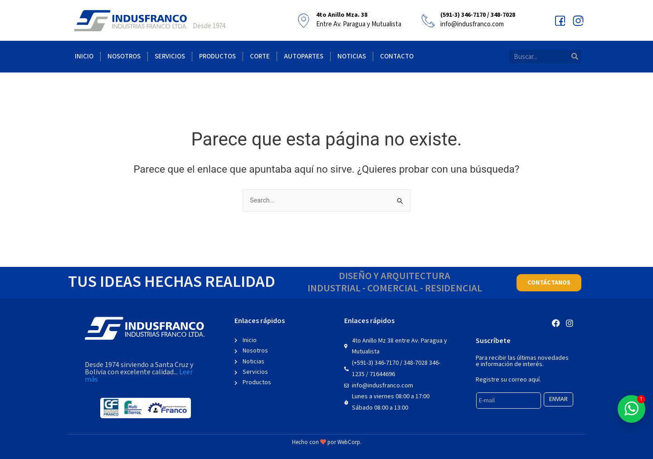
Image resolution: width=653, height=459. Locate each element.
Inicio (84, 56)
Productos (217, 56)
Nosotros (124, 56)
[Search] (574, 56)
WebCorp (348, 442)
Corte (260, 56)
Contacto (397, 56)
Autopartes (303, 56)
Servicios (170, 56)
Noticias (351, 56)
